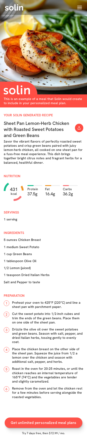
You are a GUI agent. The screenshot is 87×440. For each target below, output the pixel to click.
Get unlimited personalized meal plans (44, 425)
